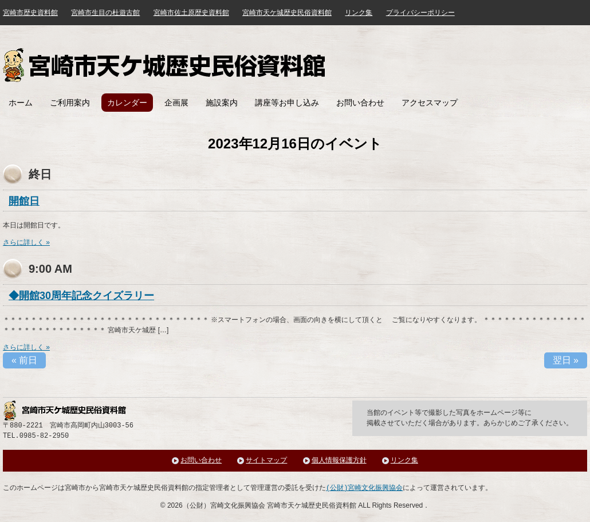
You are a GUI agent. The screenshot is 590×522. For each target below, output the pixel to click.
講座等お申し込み (287, 102)
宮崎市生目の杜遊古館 (105, 13)
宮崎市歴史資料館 (30, 13)
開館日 (24, 201)
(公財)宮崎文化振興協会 (364, 488)
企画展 (176, 102)
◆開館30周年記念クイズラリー (81, 295)
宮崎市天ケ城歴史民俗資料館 (165, 65)
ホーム (21, 102)
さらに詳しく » (26, 242)
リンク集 (358, 13)
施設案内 (222, 102)
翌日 (566, 360)
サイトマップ (266, 460)
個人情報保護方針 (339, 460)
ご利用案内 (70, 102)
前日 (24, 360)
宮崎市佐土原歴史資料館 (191, 13)
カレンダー (127, 102)
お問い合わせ (360, 102)
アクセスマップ (430, 102)
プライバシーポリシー (420, 13)
